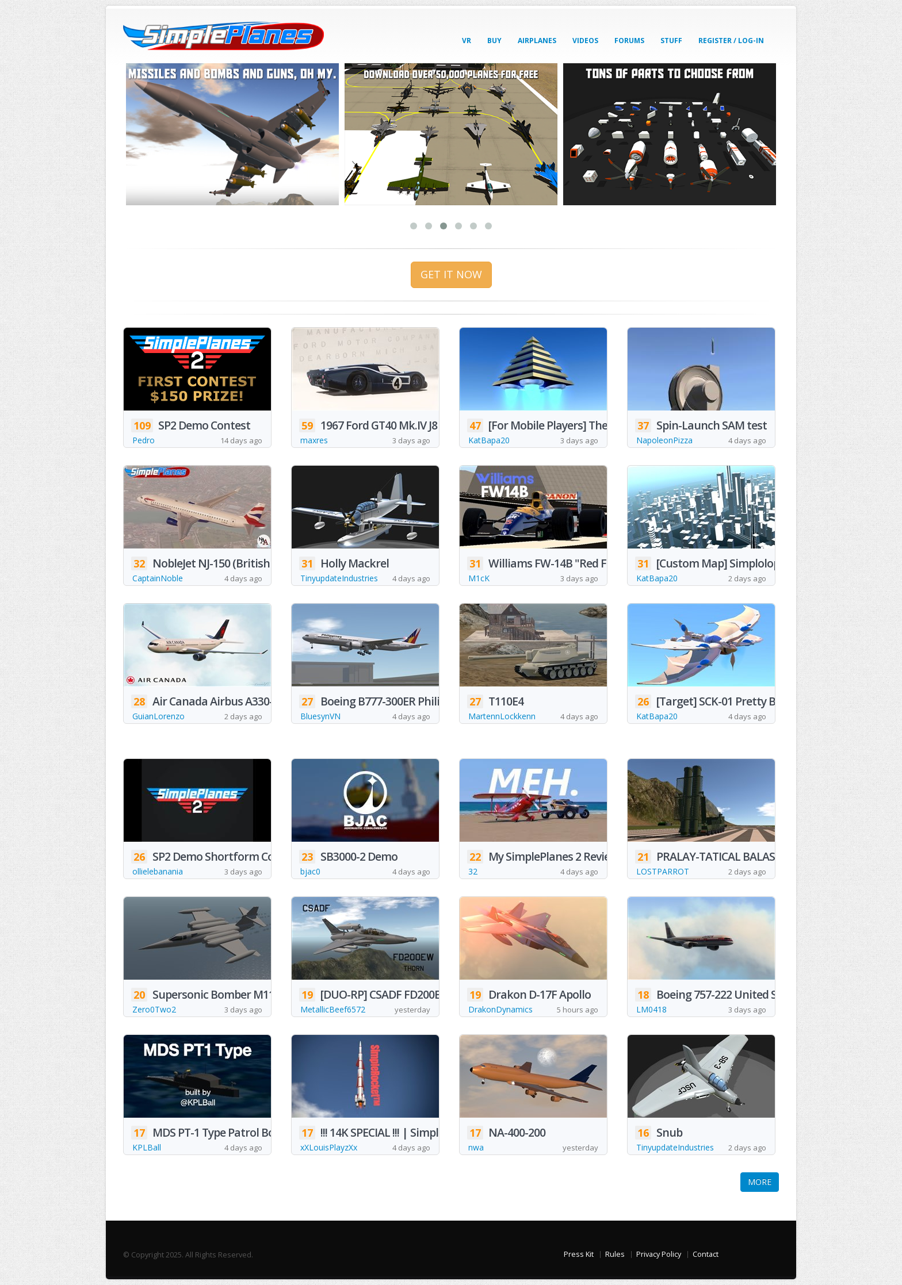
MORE (759, 1181)
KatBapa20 (489, 440)
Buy (494, 40)
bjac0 (310, 871)
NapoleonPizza (664, 440)
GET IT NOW (451, 274)
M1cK (479, 578)
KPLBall (146, 1147)
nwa (476, 1147)
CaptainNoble (157, 578)
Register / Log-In (731, 40)
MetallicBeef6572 (332, 1009)
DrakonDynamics (500, 1009)
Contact (705, 1254)
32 (472, 871)
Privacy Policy (658, 1254)
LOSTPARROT (662, 871)
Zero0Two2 (154, 1009)
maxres (314, 440)
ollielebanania (157, 871)
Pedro (143, 440)
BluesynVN (320, 716)
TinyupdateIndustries (339, 578)
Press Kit (579, 1254)
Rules (615, 1254)
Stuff (671, 40)
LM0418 (651, 1009)
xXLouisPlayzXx (328, 1147)
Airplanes (537, 40)
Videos (585, 40)
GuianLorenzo (158, 716)
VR (466, 40)
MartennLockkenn (502, 716)
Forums (629, 40)
